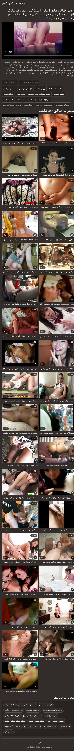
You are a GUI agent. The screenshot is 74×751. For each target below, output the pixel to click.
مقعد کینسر (57, 94)
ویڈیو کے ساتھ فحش (10, 105)
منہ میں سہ (20, 99)
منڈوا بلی (7, 99)
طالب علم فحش (53, 88)
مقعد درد (19, 94)
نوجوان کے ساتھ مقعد (38, 99)
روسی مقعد (39, 88)
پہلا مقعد (27, 105)
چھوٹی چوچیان (61, 105)
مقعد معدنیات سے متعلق (38, 94)
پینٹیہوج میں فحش (43, 105)
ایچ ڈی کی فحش (24, 88)
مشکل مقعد (7, 94)
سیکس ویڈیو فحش (12, 3)
